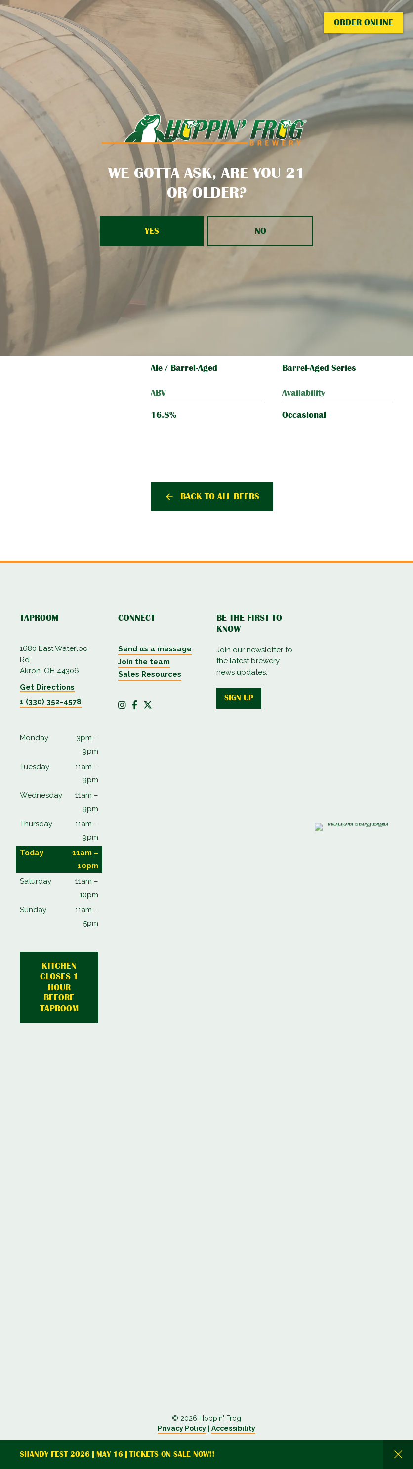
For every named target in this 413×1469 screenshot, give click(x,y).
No (260, 230)
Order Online (363, 22)
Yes (152, 230)
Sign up (238, 698)
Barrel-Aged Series (319, 367)
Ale (157, 367)
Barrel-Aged (193, 367)
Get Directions (47, 687)
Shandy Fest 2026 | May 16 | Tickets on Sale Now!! (117, 1454)
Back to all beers (219, 496)
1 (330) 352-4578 (51, 701)
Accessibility (233, 1428)
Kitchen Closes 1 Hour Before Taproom (59, 987)
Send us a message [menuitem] (155, 649)
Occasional (304, 414)
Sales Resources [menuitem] (149, 674)
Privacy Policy (182, 1428)
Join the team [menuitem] (144, 661)
